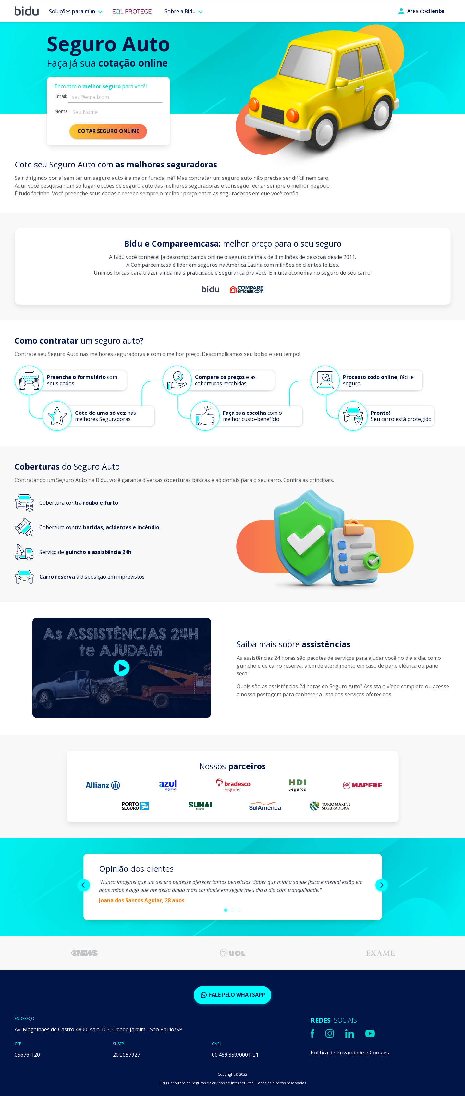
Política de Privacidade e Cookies (350, 1052)
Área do (421, 11)
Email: (61, 96)
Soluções (72, 11)
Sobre (180, 11)
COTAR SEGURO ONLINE (108, 131)
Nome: (62, 111)
